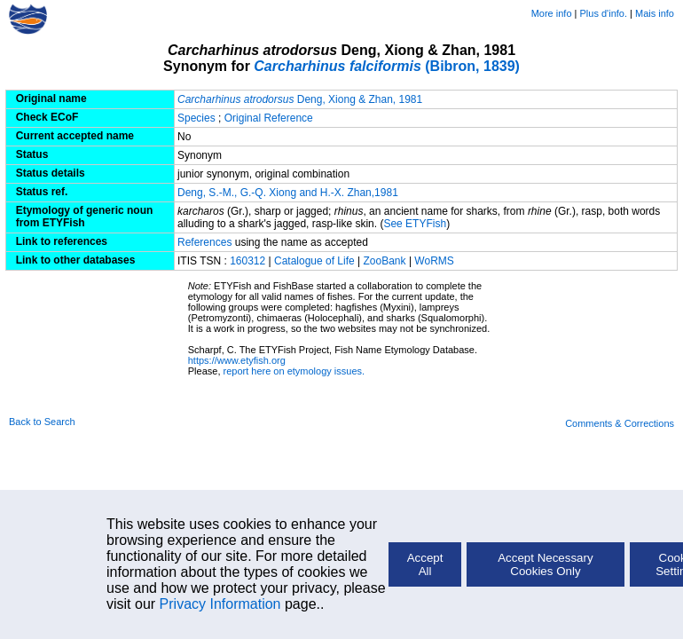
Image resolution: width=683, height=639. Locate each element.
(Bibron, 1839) (387, 66)
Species (196, 118)
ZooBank (386, 261)
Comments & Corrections (619, 423)
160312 (247, 261)
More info (551, 13)
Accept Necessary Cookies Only (545, 564)
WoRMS (433, 261)
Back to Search (42, 421)
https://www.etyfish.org (237, 360)
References (204, 242)
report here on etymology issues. (294, 371)
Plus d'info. (603, 13)
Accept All (425, 564)
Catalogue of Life (315, 261)
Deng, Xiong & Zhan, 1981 (299, 99)
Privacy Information (220, 603)
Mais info (654, 13)
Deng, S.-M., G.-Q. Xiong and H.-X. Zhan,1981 (287, 192)
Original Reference (268, 118)
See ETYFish (414, 223)
